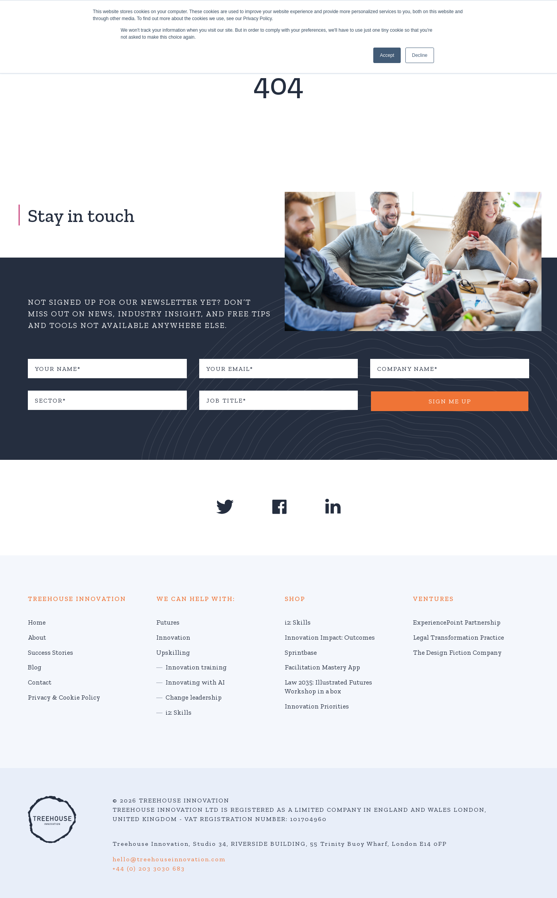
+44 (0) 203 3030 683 (149, 868)
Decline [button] (419, 55)
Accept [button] (387, 55)
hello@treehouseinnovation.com (169, 859)
